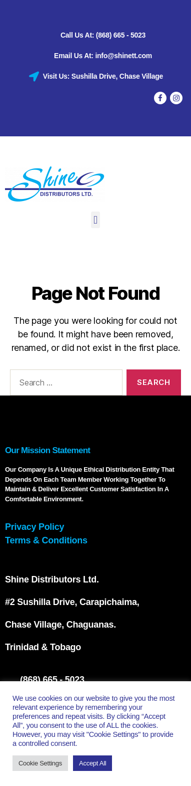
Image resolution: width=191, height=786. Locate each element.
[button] (95, 220)
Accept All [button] (92, 763)
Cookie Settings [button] (40, 763)
